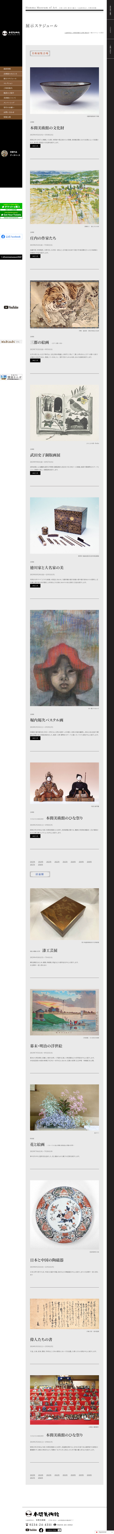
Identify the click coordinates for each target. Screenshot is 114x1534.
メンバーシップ (9, 102)
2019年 (81, 862)
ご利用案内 (8, 88)
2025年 (32, 862)
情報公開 (7, 117)
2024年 (40, 862)
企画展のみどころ (10, 73)
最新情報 (7, 69)
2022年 (57, 862)
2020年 (73, 862)
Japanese (100, 1532)
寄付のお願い (9, 107)
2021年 (65, 862)
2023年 (48, 862)
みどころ (35, 146)
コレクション (8, 83)
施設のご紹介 (9, 93)
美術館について (10, 98)
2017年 (32, 864)
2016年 (40, 864)
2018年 (89, 862)
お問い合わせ (9, 112)
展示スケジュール (10, 78)
